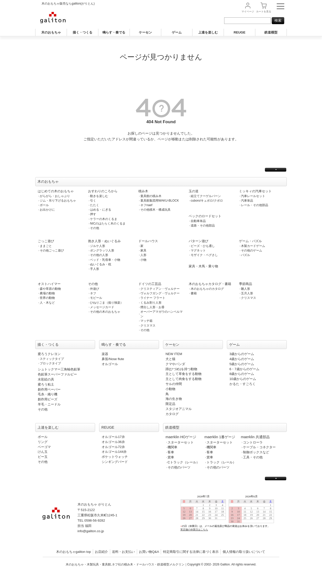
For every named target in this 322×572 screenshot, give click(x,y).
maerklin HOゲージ (181, 437)
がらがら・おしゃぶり (55, 196)
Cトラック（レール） (183, 462)
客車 (171, 452)
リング (43, 442)
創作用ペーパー (49, 389)
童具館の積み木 (151, 196)
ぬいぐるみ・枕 (100, 264)
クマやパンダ (175, 364)
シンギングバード (115, 462)
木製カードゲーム (253, 246)
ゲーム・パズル (250, 241)
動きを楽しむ (99, 196)
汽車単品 (247, 200)
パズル (245, 255)
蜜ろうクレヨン (49, 354)
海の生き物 (174, 399)
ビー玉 (43, 457)
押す (93, 214)
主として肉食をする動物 (184, 379)
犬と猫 (170, 359)
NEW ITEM (174, 354)
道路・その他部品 (203, 225)
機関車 (172, 447)
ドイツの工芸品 (149, 284)
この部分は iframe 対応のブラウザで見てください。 (229, 517)
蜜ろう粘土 (46, 384)
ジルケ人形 (97, 246)
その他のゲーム (251, 250)
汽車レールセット (253, 196)
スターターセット (181, 442)
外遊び (94, 289)
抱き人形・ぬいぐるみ (104, 241)
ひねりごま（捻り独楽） (106, 302)
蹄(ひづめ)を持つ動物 (181, 369)
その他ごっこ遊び (52, 250)
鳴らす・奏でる (113, 32)
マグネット (198, 250)
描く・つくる (82, 32)
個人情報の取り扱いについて (244, 552)
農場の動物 (47, 293)
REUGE (240, 32)
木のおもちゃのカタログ (207, 289)
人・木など (47, 302)
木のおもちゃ (51, 32)
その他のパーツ (179, 467)
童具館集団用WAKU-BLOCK (159, 200)
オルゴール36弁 (113, 442)
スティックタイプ (52, 359)
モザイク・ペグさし (204, 255)
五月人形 (247, 293)
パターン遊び (198, 241)
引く (93, 200)
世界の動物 (47, 298)
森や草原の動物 (50, 289)
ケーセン (145, 32)
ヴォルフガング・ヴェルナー (160, 293)
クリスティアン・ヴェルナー (160, 289)
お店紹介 (101, 552)
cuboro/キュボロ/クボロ (207, 200)
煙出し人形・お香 (152, 307)
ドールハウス (148, 241)
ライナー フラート (152, 298)
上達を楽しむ (208, 32)
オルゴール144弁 (114, 452)
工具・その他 (253, 457)
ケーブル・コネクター (259, 447)
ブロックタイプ (50, 363)
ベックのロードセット (205, 216)
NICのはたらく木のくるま (108, 223)
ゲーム (177, 32)
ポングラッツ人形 (102, 250)
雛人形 (245, 289)
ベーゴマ (44, 447)
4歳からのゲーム (241, 359)
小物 (143, 260)
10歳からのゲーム (242, 379)
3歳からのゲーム (241, 354)
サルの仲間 (174, 384)
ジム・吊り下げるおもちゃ (58, 200)
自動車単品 (198, 221)
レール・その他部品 (254, 205)
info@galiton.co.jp (90, 531)
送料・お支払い (123, 552)
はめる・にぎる (100, 209)
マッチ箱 (146, 321)
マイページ (248, 11)
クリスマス (147, 325)
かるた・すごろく (242, 384)
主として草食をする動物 (184, 374)
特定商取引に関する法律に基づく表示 (191, 552)
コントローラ (253, 442)
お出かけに (47, 209)
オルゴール (110, 364)
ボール (44, 205)
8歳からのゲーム (241, 374)
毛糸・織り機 (47, 394)
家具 (143, 250)
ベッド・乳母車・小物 (105, 260)
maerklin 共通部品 (255, 437)
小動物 (170, 389)
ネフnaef (146, 205)
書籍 (194, 293)
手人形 (94, 269)
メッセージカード (102, 307)
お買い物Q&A (149, 552)
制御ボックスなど (256, 452)
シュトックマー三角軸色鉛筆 (59, 369)
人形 (143, 255)
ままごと (46, 246)
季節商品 (245, 284)
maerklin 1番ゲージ (220, 437)
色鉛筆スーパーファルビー (57, 374)
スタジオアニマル (179, 409)
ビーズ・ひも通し (203, 246)
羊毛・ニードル (49, 404)
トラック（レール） (221, 462)
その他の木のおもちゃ (105, 311)
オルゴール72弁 (113, 447)
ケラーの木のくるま (103, 219)
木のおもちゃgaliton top (73, 552)
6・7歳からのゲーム (244, 369)
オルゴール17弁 (113, 437)
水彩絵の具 (46, 379)
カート (263, 11)
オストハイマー (49, 284)
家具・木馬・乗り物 (203, 266)
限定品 (170, 404)
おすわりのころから (102, 191)
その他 (94, 228)
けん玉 (43, 452)
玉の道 (193, 191)
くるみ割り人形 (151, 302)
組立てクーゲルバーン (206, 196)
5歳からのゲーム (241, 364)
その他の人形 (99, 255)
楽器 (105, 354)
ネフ (93, 293)
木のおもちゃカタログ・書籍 (210, 284)
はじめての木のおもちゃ (56, 191)
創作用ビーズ (47, 399)
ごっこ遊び (46, 241)
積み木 (143, 191)
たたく (94, 205)
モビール (96, 298)
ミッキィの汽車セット (255, 191)
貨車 (171, 457)
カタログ (172, 414)
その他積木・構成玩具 (155, 209)
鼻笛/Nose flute (113, 359)
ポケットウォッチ (115, 457)
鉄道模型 (270, 32)
